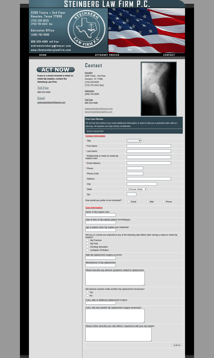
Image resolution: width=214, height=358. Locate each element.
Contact (112, 355)
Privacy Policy (125, 355)
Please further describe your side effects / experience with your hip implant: (120, 326)
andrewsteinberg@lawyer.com (51, 102)
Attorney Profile (98, 355)
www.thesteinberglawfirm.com (98, 112)
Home (84, 355)
